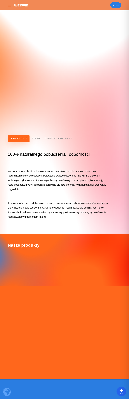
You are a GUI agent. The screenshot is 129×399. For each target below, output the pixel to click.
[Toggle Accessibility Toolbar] (121, 391)
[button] (9, 5)
